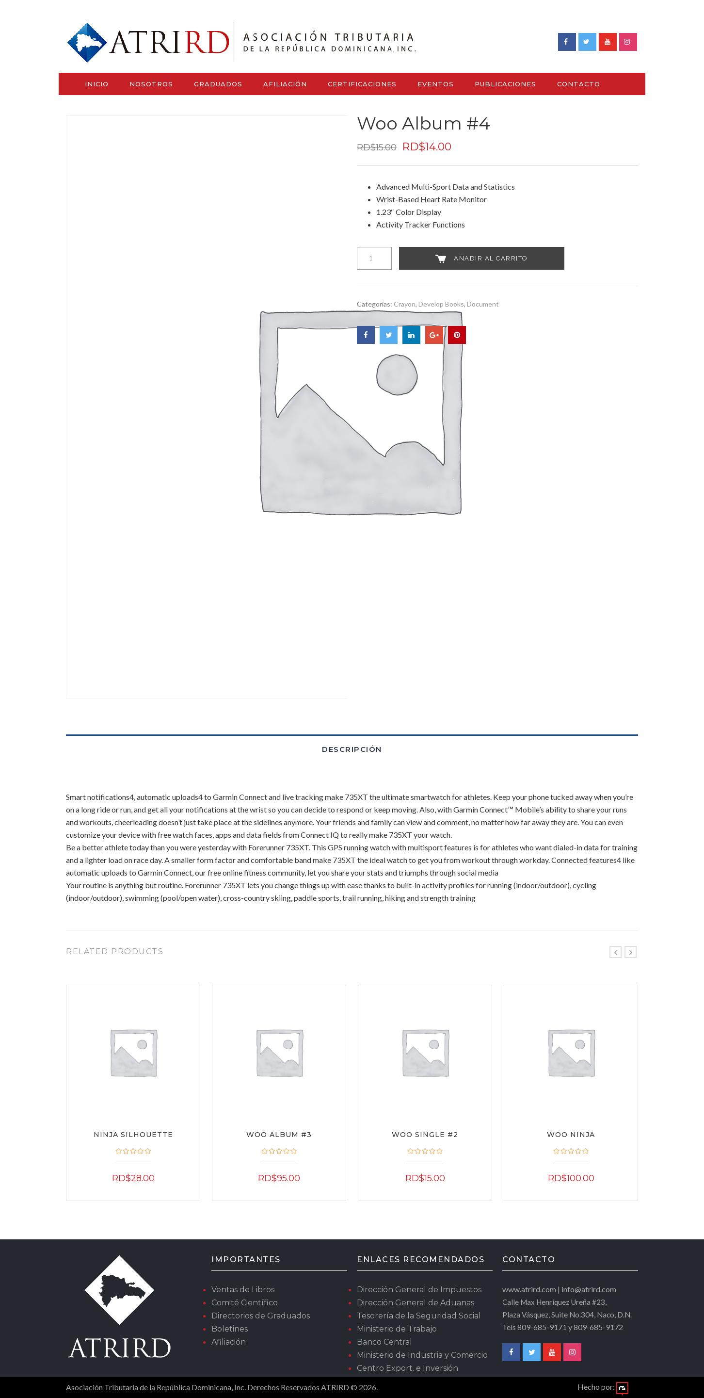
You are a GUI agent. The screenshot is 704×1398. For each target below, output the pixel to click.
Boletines (229, 1328)
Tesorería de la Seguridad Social (419, 1315)
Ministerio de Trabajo (397, 1328)
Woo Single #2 (425, 1134)
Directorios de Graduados (260, 1315)
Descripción (352, 749)
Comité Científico (244, 1302)
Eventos (435, 84)
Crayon (405, 304)
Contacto (578, 84)
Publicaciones (505, 84)
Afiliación (285, 84)
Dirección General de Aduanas (415, 1302)
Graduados (218, 84)
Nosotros (151, 84)
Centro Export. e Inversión (407, 1368)
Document (483, 304)
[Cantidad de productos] (374, 258)
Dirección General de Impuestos (419, 1289)
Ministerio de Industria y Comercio (422, 1355)
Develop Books (441, 304)
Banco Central (384, 1342)
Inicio (97, 84)
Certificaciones (362, 84)
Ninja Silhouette (133, 1134)
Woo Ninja (571, 1134)
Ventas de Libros (242, 1289)
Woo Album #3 (279, 1134)
